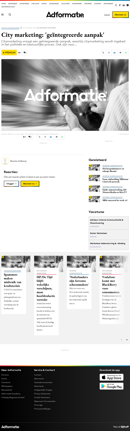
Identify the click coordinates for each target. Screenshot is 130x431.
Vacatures (65, 4)
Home (3, 4)
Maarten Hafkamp (48, 28)
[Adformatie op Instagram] (128, 5)
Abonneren (12, 4)
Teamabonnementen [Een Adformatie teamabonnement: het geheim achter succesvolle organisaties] (43, 382)
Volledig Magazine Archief (12, 397)
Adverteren (24, 4)
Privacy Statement (42, 393)
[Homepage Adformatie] (65, 14)
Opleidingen (54, 4)
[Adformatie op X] (116, 5)
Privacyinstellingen (42, 409)
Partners (88, 4)
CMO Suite (35, 4)
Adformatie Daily (8, 7)
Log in (107, 14)
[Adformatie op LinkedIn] (124, 5)
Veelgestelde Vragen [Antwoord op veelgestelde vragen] (43, 390)
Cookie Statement (42, 397)
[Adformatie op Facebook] (120, 5)
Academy (97, 4)
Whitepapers (77, 4)
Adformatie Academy (10, 393)
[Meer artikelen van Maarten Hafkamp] (43, 161)
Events (44, 4)
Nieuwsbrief (108, 4)
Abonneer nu (120, 14)
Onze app (38, 405)
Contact (37, 375)
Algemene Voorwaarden (44, 401)
